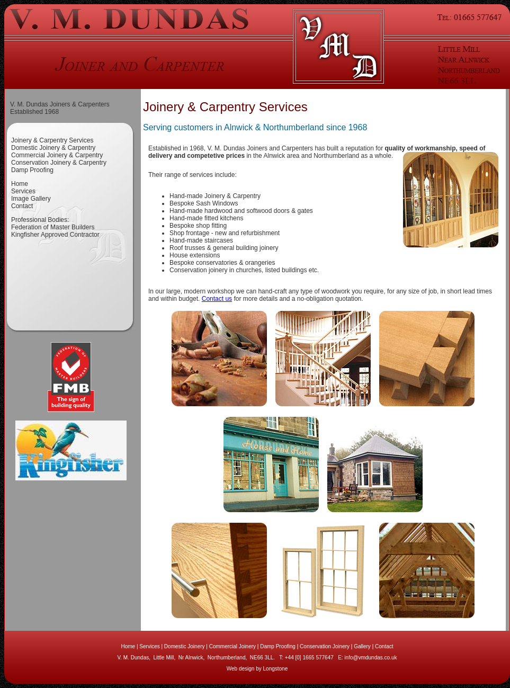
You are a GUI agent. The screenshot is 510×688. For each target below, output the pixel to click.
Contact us (217, 298)
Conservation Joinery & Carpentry (58, 162)
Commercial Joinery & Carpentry (57, 155)
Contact (22, 206)
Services (23, 191)
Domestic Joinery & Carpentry (53, 147)
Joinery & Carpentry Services (52, 140)
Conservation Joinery (325, 646)
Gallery (362, 646)
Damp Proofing (32, 170)
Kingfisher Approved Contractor (55, 234)
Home (19, 183)
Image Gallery (31, 198)
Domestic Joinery (184, 646)
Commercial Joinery (232, 646)
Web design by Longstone (257, 669)
